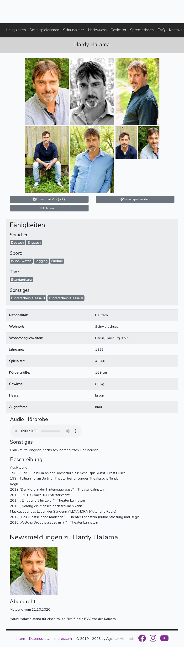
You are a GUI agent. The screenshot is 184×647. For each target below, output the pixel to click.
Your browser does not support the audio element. (46, 431)
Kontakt (175, 30)
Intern (20, 638)
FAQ (161, 30)
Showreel (49, 208)
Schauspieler (73, 30)
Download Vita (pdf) (49, 199)
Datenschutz (39, 638)
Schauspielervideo (135, 199)
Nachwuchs (97, 30)
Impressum (62, 638)
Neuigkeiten (16, 30)
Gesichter (118, 30)
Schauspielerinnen (44, 30)
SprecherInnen (142, 30)
